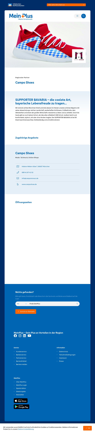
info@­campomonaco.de (30, 178)
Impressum (63, 358)
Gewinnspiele (21, 391)
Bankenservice (21, 355)
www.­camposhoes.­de (29, 184)
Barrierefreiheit (21, 361)
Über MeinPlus (21, 382)
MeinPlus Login (21, 385)
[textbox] (66, 4)
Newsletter (20, 395)
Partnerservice (21, 358)
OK (87, 428)
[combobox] (66, 4)
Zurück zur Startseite (26, 311)
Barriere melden (21, 364)
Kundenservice (21, 352)
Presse (61, 361)
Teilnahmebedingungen (67, 355)
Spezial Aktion (21, 388)
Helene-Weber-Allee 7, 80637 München (36, 166)
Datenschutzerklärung (26, 429)
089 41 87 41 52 (27, 172)
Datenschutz (63, 352)
